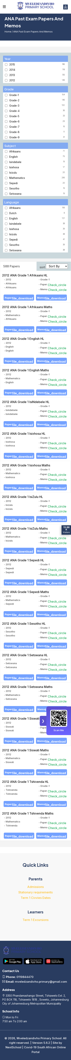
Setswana (37, 194)
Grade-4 (37, 111)
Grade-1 (37, 95)
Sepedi (37, 183)
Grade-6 (37, 121)
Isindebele (37, 162)
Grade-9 (37, 137)
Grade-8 (37, 132)
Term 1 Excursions (35, 920)
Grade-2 (37, 100)
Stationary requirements (35, 892)
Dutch (37, 213)
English (37, 157)
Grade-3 (37, 106)
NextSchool (13, 1047)
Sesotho (37, 188)
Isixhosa (37, 167)
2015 (37, 64)
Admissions (35, 887)
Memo (51, 298)
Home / (9, 31)
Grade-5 (37, 116)
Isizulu (37, 173)
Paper (19, 298)
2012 (37, 80)
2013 (37, 75)
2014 (37, 70)
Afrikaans (37, 151)
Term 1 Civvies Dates (36, 898)
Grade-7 (37, 127)
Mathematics (37, 178)
